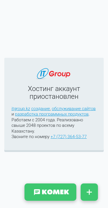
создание (40, 108)
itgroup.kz (21, 108)
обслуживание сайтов (74, 108)
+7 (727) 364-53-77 (69, 136)
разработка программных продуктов (52, 114)
